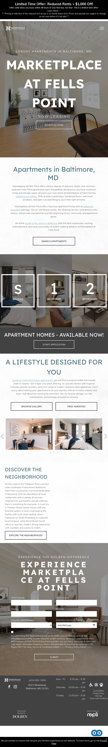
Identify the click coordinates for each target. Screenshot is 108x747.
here (62, 647)
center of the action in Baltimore (41, 223)
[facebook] (9, 687)
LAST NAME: (63, 597)
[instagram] (15, 687)
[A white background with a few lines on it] (18, 291)
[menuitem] (99, 691)
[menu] (101, 28)
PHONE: (60, 609)
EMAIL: (14, 609)
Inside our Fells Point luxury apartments (32, 380)
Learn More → (54, 10)
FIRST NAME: (18, 597)
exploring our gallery (26, 196)
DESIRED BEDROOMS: (22, 620)
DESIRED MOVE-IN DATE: (69, 620)
